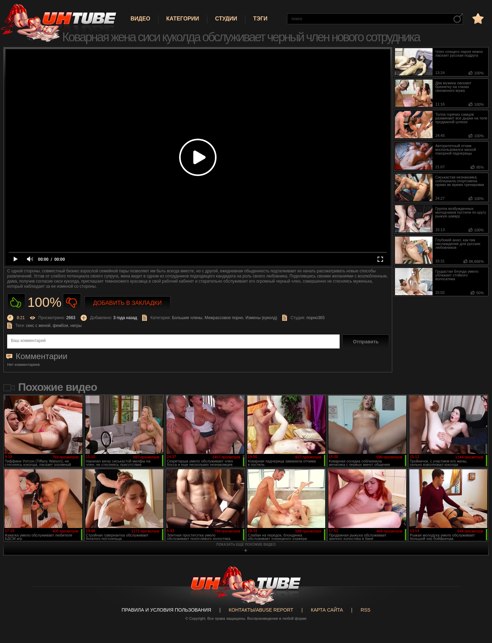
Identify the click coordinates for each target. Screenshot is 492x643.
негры (76, 325)
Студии (226, 19)
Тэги (260, 19)
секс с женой (38, 325)
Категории (182, 19)
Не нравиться (72, 303)
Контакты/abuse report (261, 610)
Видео (140, 19)
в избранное (477, 18)
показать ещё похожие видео (246, 544)
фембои (60, 325)
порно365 (315, 317)
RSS (365, 610)
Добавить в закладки (127, 303)
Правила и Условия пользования (166, 610)
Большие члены (187, 317)
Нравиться (16, 303)
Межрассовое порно (224, 317)
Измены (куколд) (261, 317)
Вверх (476, 604)
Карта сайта (327, 610)
